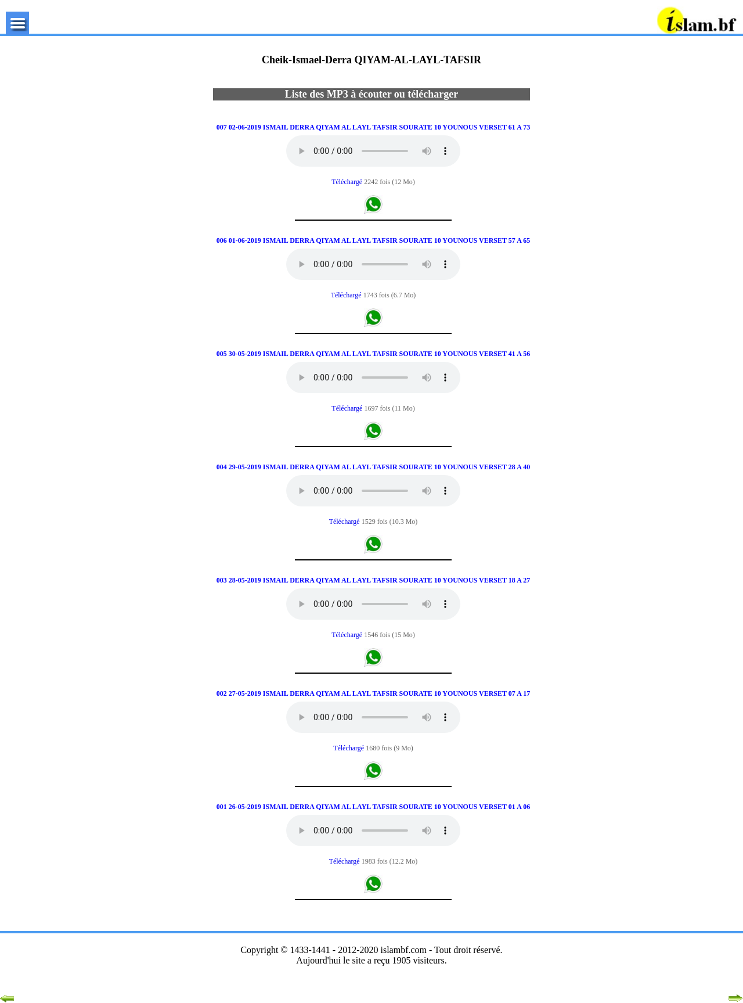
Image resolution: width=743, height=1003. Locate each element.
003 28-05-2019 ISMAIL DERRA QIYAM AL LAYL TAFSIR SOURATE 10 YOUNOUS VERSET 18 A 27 (373, 580)
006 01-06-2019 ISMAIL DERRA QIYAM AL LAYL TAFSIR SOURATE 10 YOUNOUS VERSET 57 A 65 (373, 240)
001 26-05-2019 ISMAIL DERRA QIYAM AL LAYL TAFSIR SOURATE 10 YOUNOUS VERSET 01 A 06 (373, 807)
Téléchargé (347, 182)
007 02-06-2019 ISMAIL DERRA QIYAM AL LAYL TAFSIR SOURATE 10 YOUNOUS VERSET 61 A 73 (373, 127)
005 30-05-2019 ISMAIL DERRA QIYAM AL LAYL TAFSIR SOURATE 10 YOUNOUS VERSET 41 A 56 (373, 354)
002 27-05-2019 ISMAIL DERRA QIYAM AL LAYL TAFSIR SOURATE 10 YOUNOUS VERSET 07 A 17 (373, 693)
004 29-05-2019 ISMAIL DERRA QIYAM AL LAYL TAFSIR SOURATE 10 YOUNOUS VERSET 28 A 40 (373, 467)
